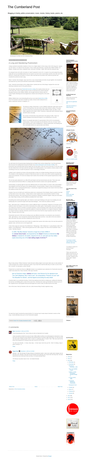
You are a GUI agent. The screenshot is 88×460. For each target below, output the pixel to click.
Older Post (60, 386)
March (70, 389)
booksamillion (69, 195)
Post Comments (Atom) (20, 389)
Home (36, 386)
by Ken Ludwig (28, 89)
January (71, 393)
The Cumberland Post (24, 7)
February (71, 391)
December (71, 362)
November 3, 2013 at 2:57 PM (22, 331)
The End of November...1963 (73, 366)
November (71, 364)
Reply (14, 346)
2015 (69, 356)
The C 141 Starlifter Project (73, 369)
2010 (69, 399)
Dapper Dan (15, 351)
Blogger (50, 456)
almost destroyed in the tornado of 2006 (44, 164)
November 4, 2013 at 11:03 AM (27, 351)
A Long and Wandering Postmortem (72, 382)
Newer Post (11, 386)
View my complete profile (71, 159)
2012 (69, 395)
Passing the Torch (73, 385)
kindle (67, 193)
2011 (69, 397)
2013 (69, 360)
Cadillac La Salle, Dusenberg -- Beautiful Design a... (73, 373)
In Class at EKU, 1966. (72, 378)
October (71, 387)
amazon (68, 191)
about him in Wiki (43, 98)
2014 (69, 358)
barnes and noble (70, 194)
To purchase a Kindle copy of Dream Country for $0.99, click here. (71, 242)
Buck (14, 331)
